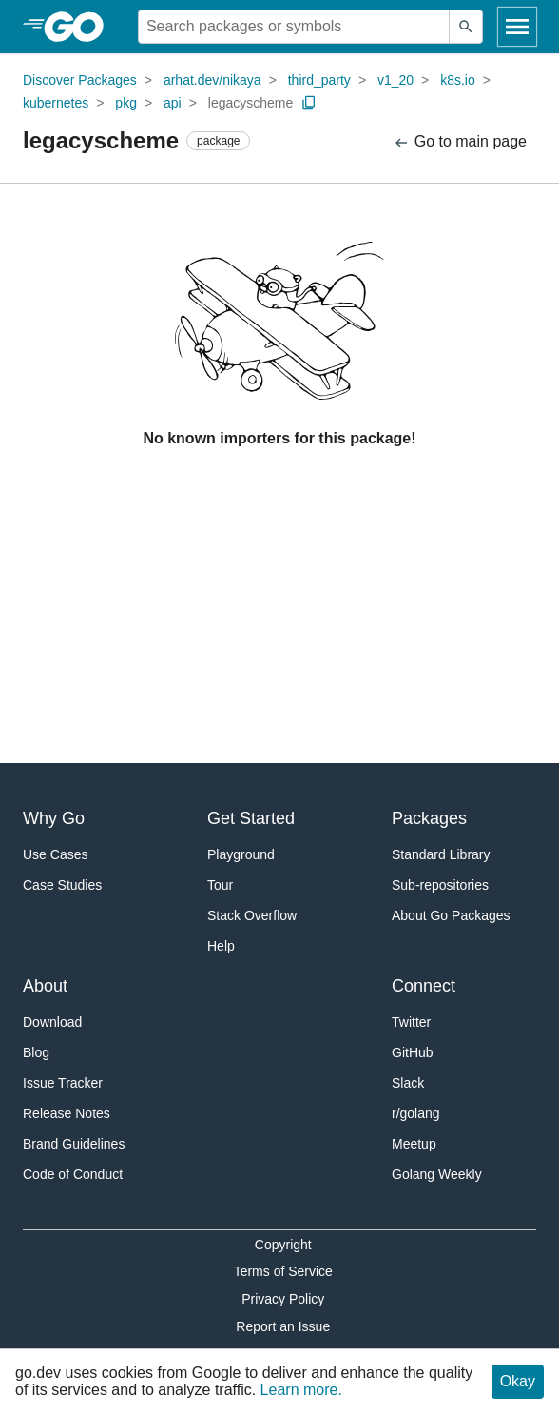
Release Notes (66, 1113)
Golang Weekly (437, 1174)
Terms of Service (283, 1271)
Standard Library (441, 854)
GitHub (413, 1052)
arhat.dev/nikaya (212, 80)
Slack (408, 1082)
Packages (429, 818)
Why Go (54, 818)
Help (221, 945)
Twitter (411, 1022)
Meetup (414, 1143)
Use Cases (55, 854)
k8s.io (457, 80)
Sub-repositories (440, 885)
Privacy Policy (282, 1298)
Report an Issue (283, 1326)
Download (52, 1022)
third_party (319, 80)
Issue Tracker (63, 1082)
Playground (241, 854)
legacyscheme (251, 102)
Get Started (251, 818)
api (173, 102)
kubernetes (55, 102)
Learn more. (301, 1390)
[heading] (80, 26)
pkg (126, 102)
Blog (36, 1052)
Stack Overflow (252, 915)
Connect (423, 985)
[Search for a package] (294, 27)
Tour (220, 885)
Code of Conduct (73, 1174)
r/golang (416, 1113)
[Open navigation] (517, 27)
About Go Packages (451, 915)
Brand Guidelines (74, 1143)
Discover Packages (80, 80)
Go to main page (460, 142)
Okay (517, 1381)
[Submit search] (466, 27)
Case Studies (62, 885)
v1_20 (395, 80)
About (45, 985)
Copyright (283, 1244)
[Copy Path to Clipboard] (309, 102)
